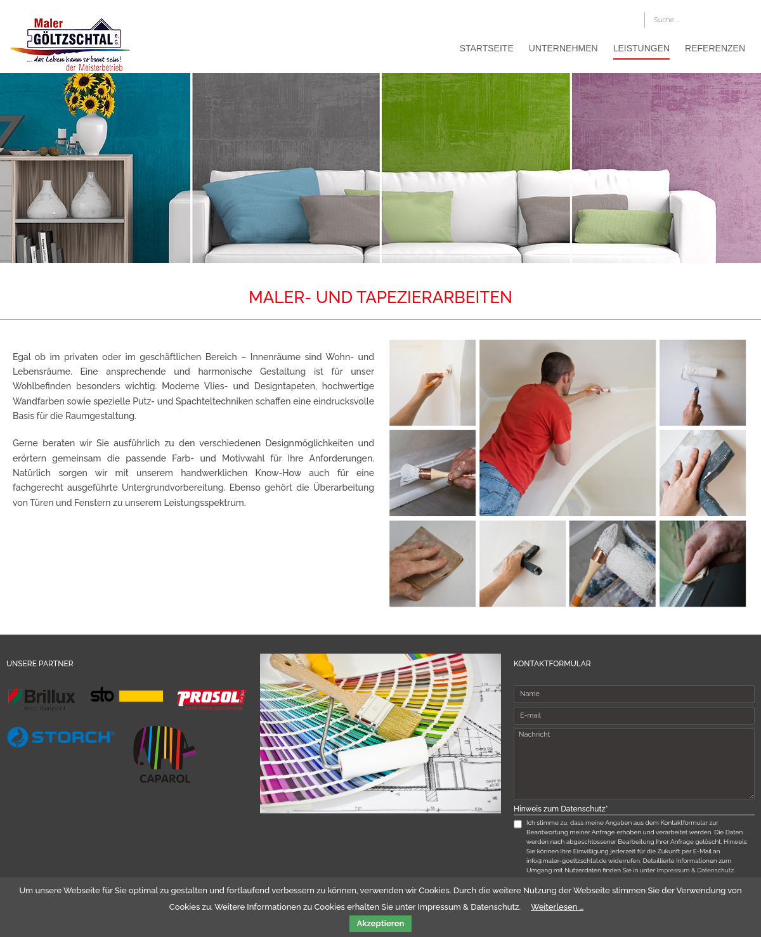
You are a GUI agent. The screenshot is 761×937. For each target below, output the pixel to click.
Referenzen (715, 48)
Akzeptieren (381, 923)
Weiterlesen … (557, 907)
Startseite (487, 48)
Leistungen (641, 48)
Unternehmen (563, 48)
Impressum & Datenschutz (695, 870)
